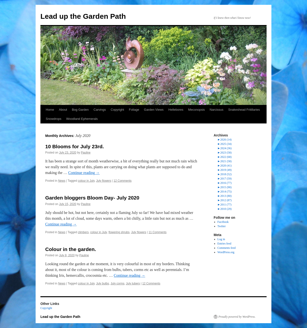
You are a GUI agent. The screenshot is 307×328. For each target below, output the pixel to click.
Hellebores (175, 109)
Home (50, 109)
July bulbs (102, 283)
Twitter (221, 226)
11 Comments (157, 232)
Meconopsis (196, 109)
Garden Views (153, 109)
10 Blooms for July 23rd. (74, 146)
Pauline (85, 152)
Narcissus (216, 109)
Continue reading (84, 173)
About (63, 109)
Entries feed (224, 243)
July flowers (103, 180)
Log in (221, 239)
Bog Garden (80, 109)
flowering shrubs (119, 232)
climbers (83, 232)
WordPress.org (225, 252)
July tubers (133, 283)
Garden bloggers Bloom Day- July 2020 (92, 197)
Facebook (223, 222)
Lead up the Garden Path (83, 16)
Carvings (100, 109)
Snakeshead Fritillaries (244, 109)
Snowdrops (53, 119)
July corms (117, 283)
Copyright (117, 109)
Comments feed (226, 248)
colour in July (86, 180)
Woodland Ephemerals (82, 119)
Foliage (134, 109)
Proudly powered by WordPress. (237, 316)
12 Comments (123, 180)
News (61, 180)
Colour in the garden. (70, 249)
